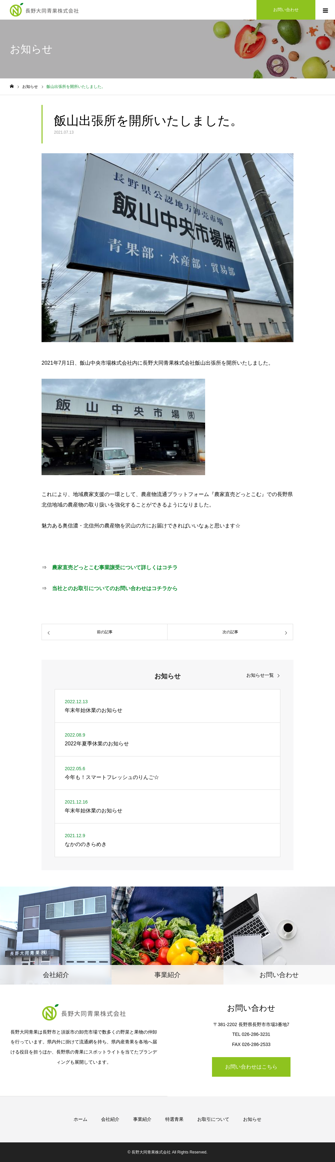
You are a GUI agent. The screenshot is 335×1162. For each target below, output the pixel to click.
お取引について (213, 1119)
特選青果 (174, 1119)
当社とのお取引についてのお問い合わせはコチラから (115, 588)
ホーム (80, 1119)
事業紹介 (142, 1119)
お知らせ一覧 (260, 675)
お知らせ (252, 1119)
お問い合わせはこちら (251, 1067)
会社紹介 (110, 1119)
